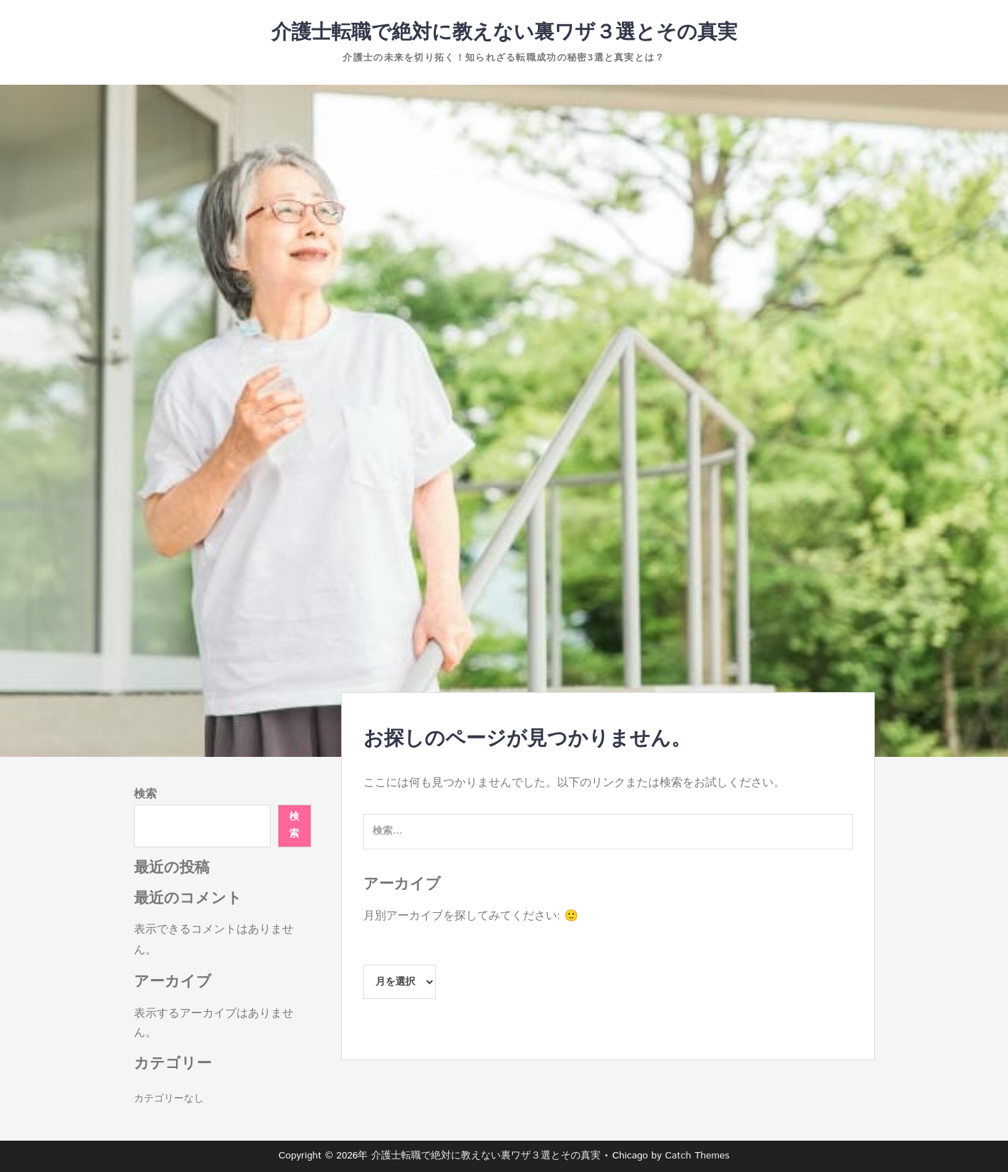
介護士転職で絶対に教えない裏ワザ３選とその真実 (504, 33)
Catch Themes (697, 1156)
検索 (145, 794)
